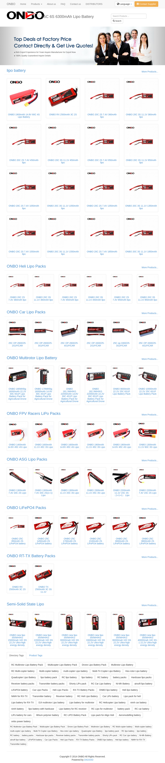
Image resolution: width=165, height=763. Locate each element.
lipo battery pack (49, 677)
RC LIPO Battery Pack (75, 715)
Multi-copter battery (49, 671)
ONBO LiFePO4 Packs (26, 507)
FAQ (63, 4)
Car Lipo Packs (40, 690)
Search (117, 21)
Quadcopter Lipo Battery (23, 677)
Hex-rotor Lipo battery (136, 671)
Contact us (75, 4)
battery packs (119, 677)
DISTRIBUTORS (94, 4)
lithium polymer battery (47, 715)
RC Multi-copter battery (22, 671)
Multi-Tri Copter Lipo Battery (106, 671)
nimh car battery (138, 702)
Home (23, 4)
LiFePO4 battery (19, 690)
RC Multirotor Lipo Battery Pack (27, 664)
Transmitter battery (41, 696)
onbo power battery (21, 721)
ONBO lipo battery (108, 690)
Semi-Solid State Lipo (25, 604)
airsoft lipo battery (143, 683)
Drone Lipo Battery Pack (94, 664)
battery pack (124, 709)
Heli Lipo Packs (60, 690)
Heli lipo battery (130, 690)
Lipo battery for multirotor (81, 702)
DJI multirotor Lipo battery (51, 702)
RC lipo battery (69, 677)
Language (124, 4)
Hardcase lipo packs (141, 677)
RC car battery (142, 709)
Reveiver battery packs (22, 683)
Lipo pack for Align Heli (102, 715)
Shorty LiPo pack (77, 683)
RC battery (102, 677)
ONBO (11, 4)
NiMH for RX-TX (19, 696)
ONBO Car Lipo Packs (26, 312)
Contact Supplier (146, 4)
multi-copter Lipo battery (75, 671)
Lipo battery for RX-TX (22, 702)
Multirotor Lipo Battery (122, 664)
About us (51, 4)
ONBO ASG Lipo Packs (27, 459)
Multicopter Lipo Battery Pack (62, 664)
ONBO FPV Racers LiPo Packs (33, 413)
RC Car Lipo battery (101, 683)
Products (36, 4)
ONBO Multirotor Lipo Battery (32, 358)
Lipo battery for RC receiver (73, 709)
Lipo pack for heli (132, 696)
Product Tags (35, 655)
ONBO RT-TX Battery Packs (31, 556)
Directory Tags (16, 655)
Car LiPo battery (110, 696)
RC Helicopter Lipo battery (112, 702)
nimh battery (17, 709)
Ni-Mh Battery (123, 683)
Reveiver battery (64, 696)
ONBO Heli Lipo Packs (26, 266)
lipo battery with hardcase (41, 709)
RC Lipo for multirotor (102, 709)
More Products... (150, 71)
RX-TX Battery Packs (83, 690)
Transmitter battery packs (51, 683)
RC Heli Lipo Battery (87, 696)
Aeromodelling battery (130, 715)
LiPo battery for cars (21, 715)
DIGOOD (88, 759)
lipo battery (16, 70)
